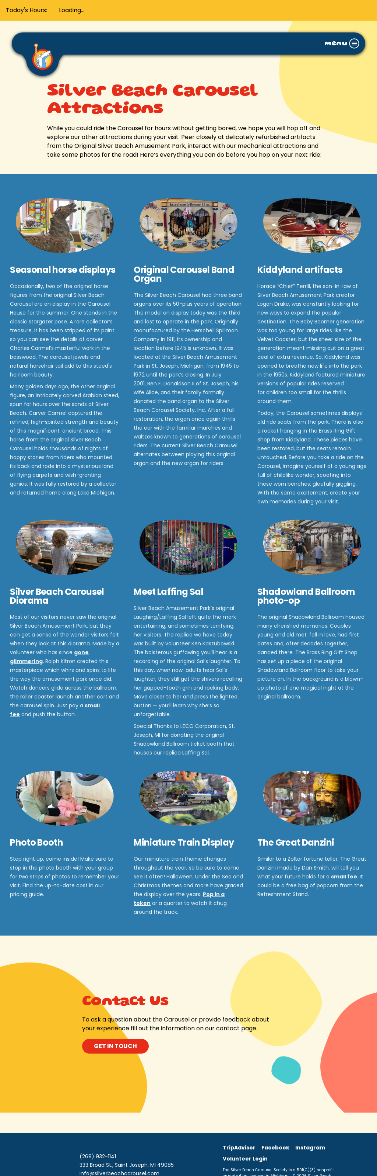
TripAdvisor (239, 1147)
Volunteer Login (245, 1158)
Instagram (310, 1147)
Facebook (275, 1147)
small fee (344, 876)
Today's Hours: (26, 10)
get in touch (115, 1046)
